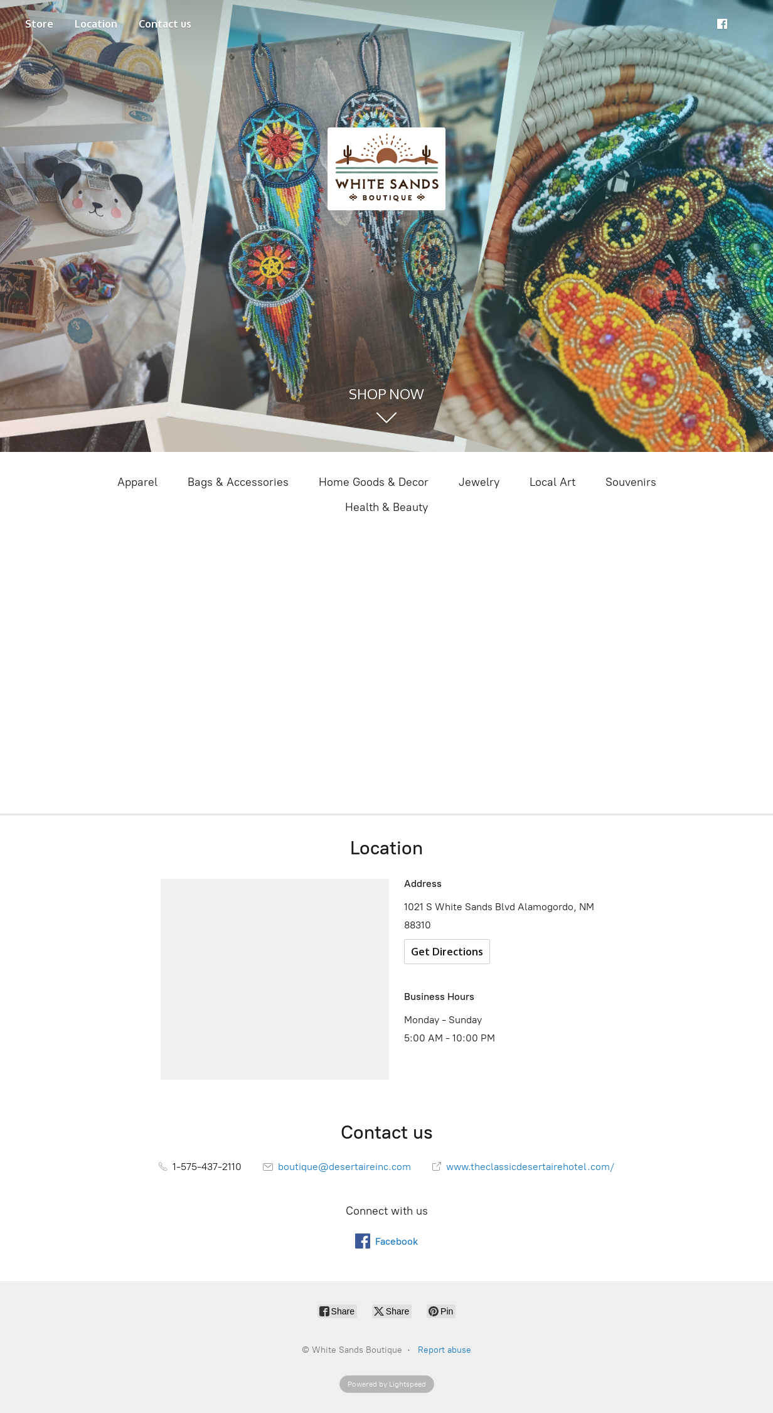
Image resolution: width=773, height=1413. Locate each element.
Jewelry (479, 482)
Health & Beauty (386, 507)
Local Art (552, 482)
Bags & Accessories (238, 482)
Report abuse (444, 1350)
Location (96, 24)
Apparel (137, 482)
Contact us (165, 24)
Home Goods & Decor (374, 482)
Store (39, 24)
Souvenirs (630, 482)
